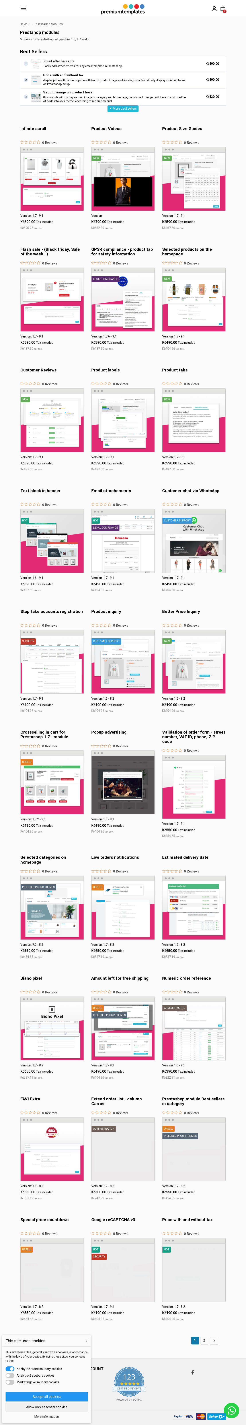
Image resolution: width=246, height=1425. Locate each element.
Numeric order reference (186, 978)
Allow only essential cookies (46, 1407)
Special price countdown (44, 1219)
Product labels (105, 370)
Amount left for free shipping (119, 978)
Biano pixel (31, 978)
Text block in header (40, 490)
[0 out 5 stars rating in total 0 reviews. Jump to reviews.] (38, 142)
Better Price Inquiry (181, 611)
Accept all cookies (47, 1397)
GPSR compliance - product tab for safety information (122, 251)
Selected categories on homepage (43, 859)
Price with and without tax (63, 75)
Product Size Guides (182, 128)
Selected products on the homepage (187, 251)
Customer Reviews (38, 370)
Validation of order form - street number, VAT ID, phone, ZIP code (193, 737)
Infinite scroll (33, 128)
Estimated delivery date (185, 857)
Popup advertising (109, 732)
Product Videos (106, 128)
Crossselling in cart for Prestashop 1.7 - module (44, 734)
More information (46, 1416)
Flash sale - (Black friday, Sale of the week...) (50, 251)
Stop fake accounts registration (51, 611)
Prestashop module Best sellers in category (193, 1101)
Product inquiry (106, 611)
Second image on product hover (68, 92)
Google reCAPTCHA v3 (113, 1219)
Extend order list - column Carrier (116, 1101)
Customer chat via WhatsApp (190, 490)
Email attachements (59, 61)
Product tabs (174, 370)
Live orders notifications (115, 857)
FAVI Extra (30, 1099)
